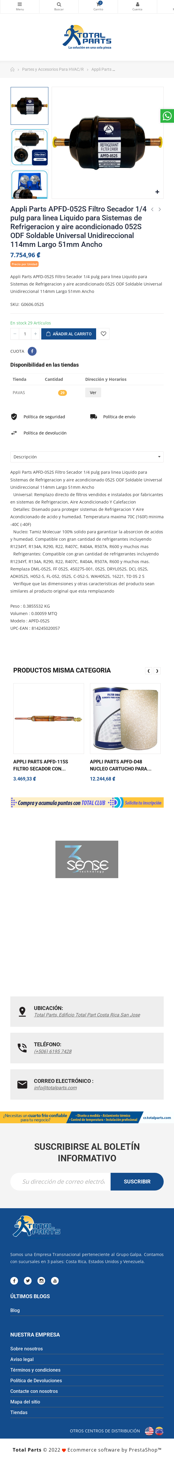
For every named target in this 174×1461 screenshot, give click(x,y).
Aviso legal (22, 1359)
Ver (93, 392)
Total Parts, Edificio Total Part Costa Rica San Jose (87, 1015)
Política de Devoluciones (36, 1380)
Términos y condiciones (35, 1370)
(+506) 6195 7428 (52, 1051)
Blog (15, 1310)
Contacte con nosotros (34, 1391)
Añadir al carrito (69, 334)
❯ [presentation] (157, 670)
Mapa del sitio (25, 1402)
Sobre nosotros (26, 1349)
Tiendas (18, 1412)
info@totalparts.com (55, 1088)
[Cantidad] (25, 334)
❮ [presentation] (148, 670)
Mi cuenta (137, 4)
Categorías (19, 4)
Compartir (32, 351)
